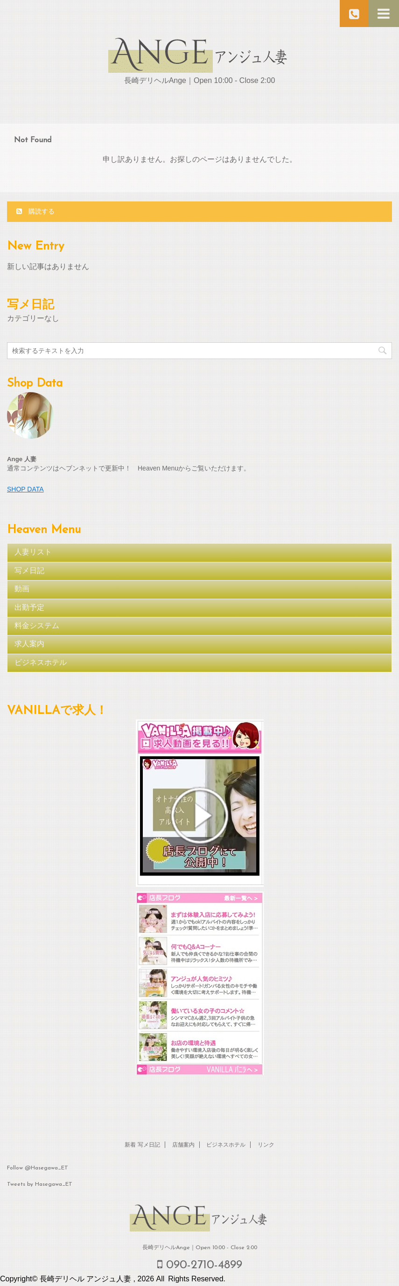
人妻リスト (33, 552)
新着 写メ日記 (142, 1145)
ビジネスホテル (40, 663)
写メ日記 (29, 571)
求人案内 (29, 644)
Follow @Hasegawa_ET (37, 1168)
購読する (35, 211)
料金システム (36, 626)
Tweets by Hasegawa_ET (39, 1184)
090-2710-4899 (199, 1264)
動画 (21, 589)
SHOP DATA (25, 489)
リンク (266, 1145)
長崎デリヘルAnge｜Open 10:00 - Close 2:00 (199, 1248)
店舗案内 (183, 1145)
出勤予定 (29, 608)
